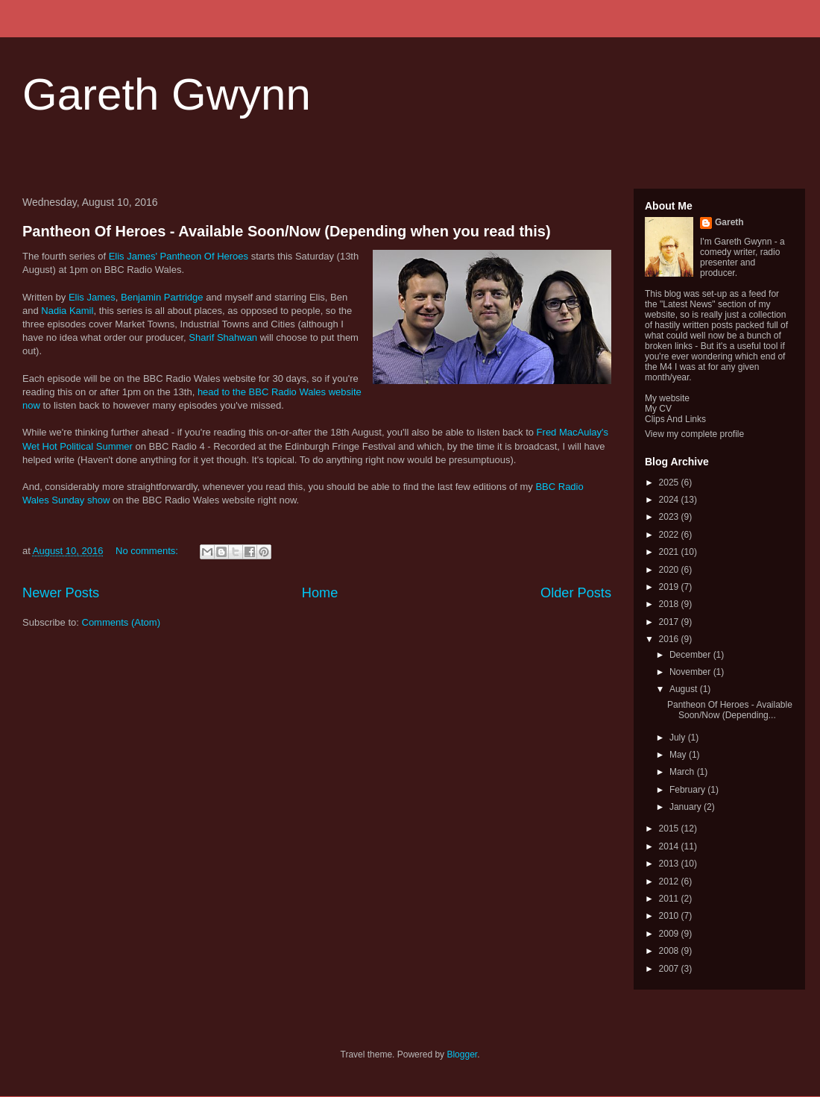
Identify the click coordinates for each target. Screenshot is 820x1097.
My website (667, 398)
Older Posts (575, 592)
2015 (670, 828)
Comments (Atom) (121, 622)
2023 (670, 517)
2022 (670, 534)
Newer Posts (60, 592)
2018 (670, 604)
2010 (670, 916)
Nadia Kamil (67, 310)
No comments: (148, 550)
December (691, 655)
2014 (670, 846)
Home (320, 592)
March (683, 772)
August (684, 689)
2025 (670, 482)
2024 (670, 499)
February (688, 790)
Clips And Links (675, 419)
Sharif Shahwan (223, 337)
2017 (670, 622)
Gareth (729, 222)
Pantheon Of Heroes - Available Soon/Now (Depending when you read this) (286, 231)
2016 (670, 639)
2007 (670, 969)
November (691, 672)
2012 (670, 881)
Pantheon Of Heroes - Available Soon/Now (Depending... (729, 710)
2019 (670, 587)
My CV (658, 408)
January (686, 807)
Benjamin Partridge (162, 297)
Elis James (92, 297)
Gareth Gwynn (166, 94)
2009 (670, 933)
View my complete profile (694, 434)
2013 (670, 863)
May (679, 754)
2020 (670, 570)
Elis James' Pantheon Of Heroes (178, 256)
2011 (670, 898)
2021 (670, 552)
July (678, 737)
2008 (670, 951)
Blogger (462, 1054)
